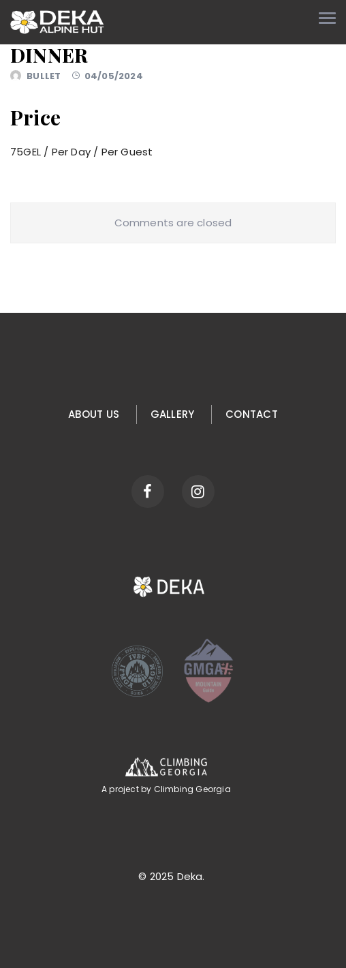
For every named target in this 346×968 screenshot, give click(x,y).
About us (93, 414)
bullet (44, 76)
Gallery (173, 414)
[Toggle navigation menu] (327, 18)
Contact (251, 414)
